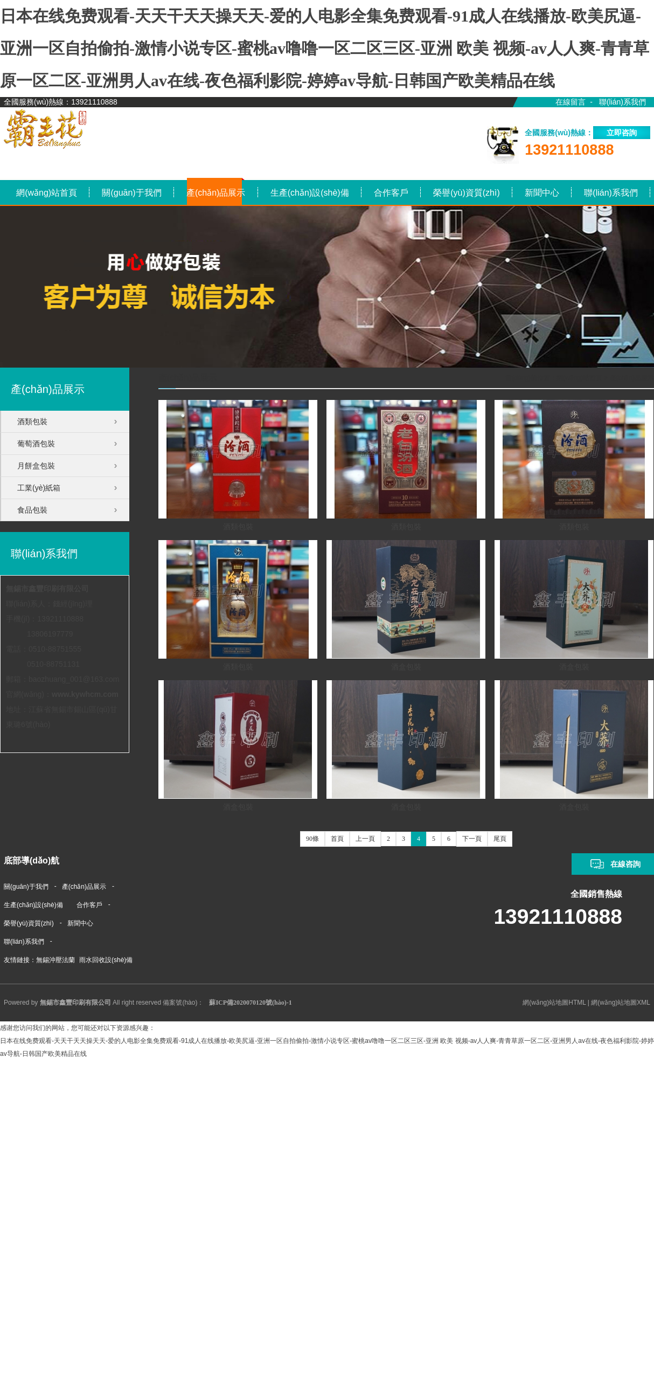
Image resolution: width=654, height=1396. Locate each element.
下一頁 (472, 838)
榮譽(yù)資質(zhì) (29, 923)
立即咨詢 (622, 132)
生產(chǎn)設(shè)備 (33, 905)
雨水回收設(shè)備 (106, 960)
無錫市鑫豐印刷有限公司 (47, 588)
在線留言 (570, 102)
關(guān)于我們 (26, 886)
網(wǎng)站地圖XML (620, 1002)
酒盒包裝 (406, 666)
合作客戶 (89, 905)
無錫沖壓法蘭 (55, 960)
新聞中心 (80, 923)
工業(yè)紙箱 (38, 487)
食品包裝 (32, 510)
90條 (312, 838)
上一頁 (365, 838)
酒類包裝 (238, 526)
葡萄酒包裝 (36, 443)
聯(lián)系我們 (622, 102)
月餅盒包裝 (36, 465)
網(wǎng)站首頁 (579, 378)
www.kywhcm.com (85, 694)
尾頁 (499, 838)
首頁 (337, 838)
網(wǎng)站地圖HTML (554, 1002)
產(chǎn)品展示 (632, 378)
